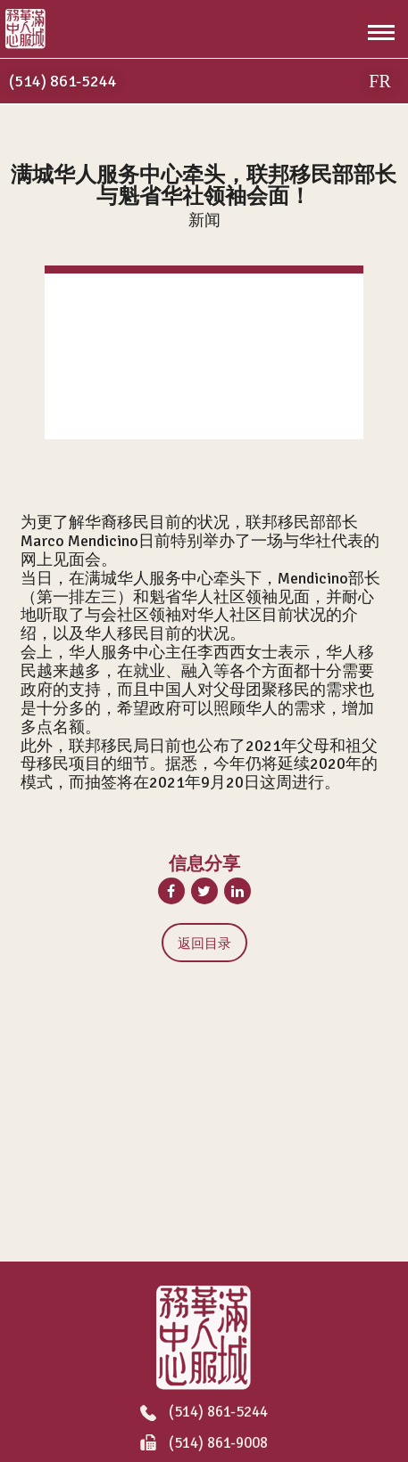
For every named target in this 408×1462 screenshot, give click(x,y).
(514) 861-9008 (204, 1443)
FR (379, 81)
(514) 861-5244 (204, 1412)
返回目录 (204, 943)
